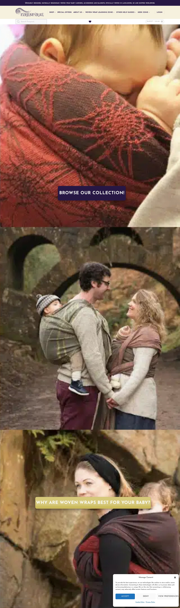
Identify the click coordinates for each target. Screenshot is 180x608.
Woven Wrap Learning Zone (99, 12)
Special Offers (64, 12)
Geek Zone (144, 12)
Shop (52, 12)
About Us (78, 12)
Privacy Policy (150, 602)
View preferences (167, 596)
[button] (175, 577)
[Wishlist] (90, 21)
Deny (146, 596)
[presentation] (18, 602)
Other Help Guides (126, 12)
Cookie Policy (140, 602)
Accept (125, 596)
